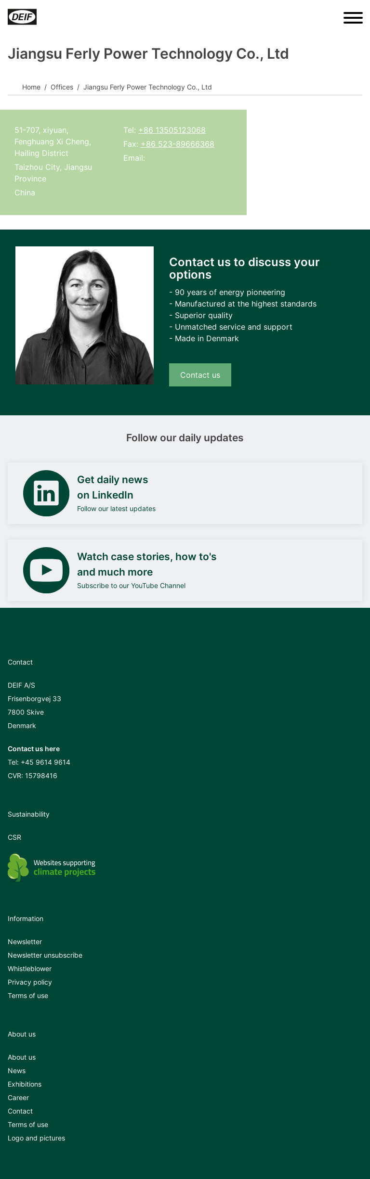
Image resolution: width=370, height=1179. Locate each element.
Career (18, 1097)
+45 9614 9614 (45, 762)
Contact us (200, 375)
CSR (14, 837)
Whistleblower (30, 968)
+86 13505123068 (172, 130)
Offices (62, 87)
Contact (20, 1111)
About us (22, 1057)
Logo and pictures (36, 1138)
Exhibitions (24, 1084)
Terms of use (28, 995)
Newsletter (25, 941)
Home (31, 87)
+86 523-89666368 (177, 144)
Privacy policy (30, 982)
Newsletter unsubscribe (45, 955)
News (17, 1070)
